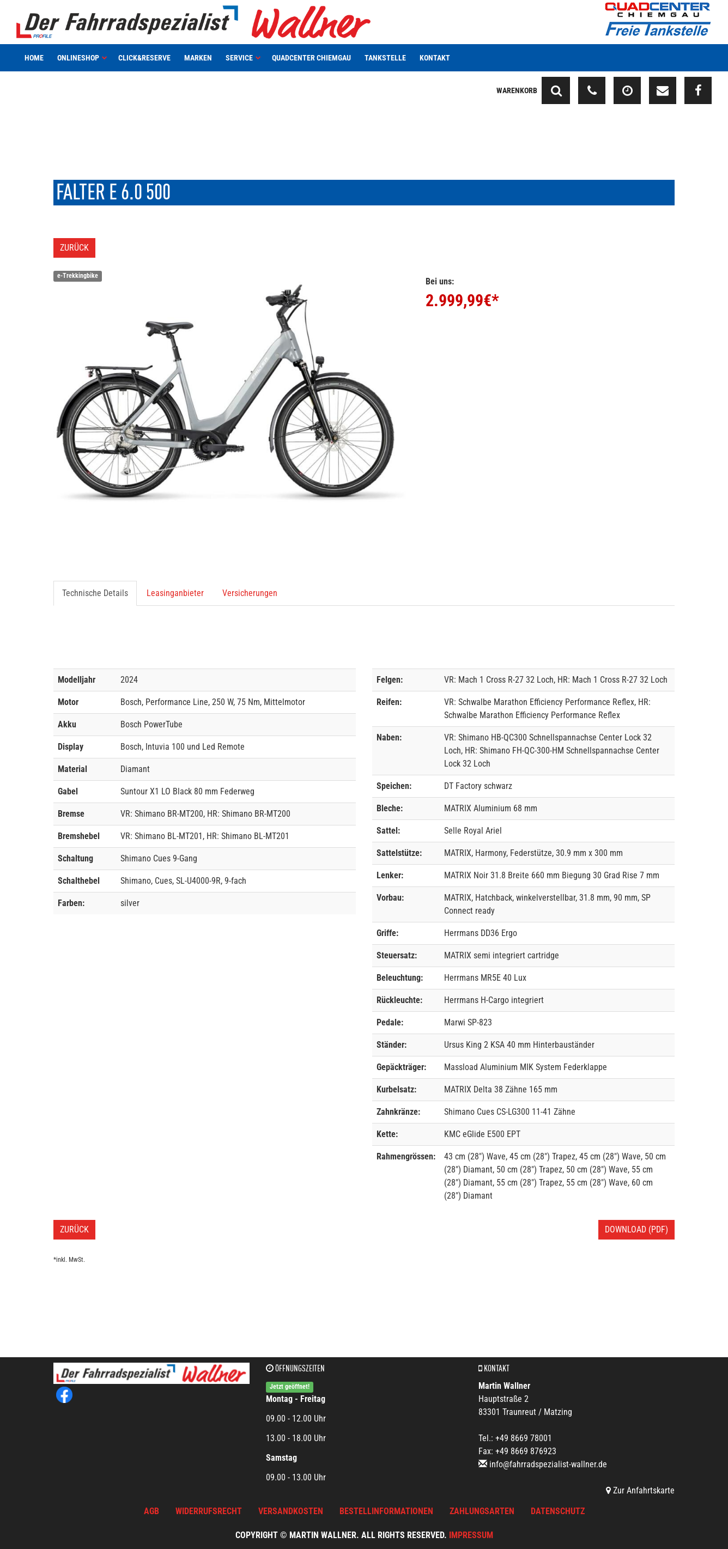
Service (243, 57)
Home (34, 57)
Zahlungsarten (482, 1511)
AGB (151, 1511)
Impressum (471, 1535)
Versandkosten (290, 1511)
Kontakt (435, 57)
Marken (198, 57)
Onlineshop (82, 57)
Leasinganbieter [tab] (175, 593)
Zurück (74, 247)
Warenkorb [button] (516, 90)
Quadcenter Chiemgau (311, 57)
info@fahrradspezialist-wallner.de (548, 1464)
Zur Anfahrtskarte (640, 1490)
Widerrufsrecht (208, 1511)
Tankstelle (385, 57)
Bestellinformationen (386, 1511)
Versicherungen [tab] (249, 593)
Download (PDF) (636, 1229)
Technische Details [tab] (95, 593)
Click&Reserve (144, 57)
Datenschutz (558, 1511)
